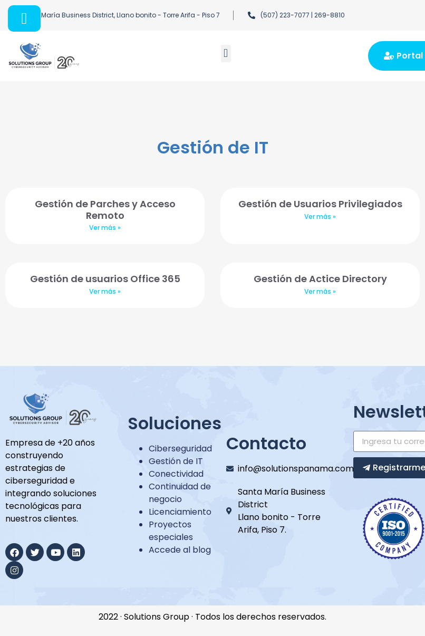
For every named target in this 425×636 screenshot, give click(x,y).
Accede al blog (180, 550)
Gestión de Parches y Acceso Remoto (105, 209)
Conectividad (176, 474)
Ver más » (105, 227)
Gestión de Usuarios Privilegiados (320, 203)
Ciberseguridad (180, 448)
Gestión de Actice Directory (320, 278)
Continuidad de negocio (180, 492)
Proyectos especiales (171, 530)
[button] (226, 53)
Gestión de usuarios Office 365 (105, 278)
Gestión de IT (176, 461)
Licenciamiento (180, 512)
